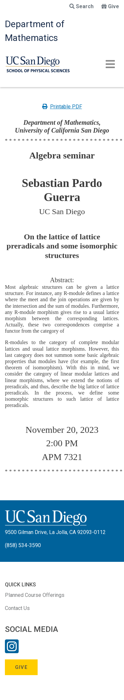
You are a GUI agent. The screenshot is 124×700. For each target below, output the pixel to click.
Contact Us (17, 608)
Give (110, 6)
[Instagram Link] (12, 650)
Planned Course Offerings (34, 595)
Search (81, 6)
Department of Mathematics (34, 31)
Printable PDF (62, 106)
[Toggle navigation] (110, 64)
